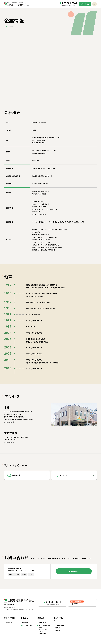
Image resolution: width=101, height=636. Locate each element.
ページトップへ (95, 578)
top (5, 26)
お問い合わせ (85, 4)
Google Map (9, 388)
